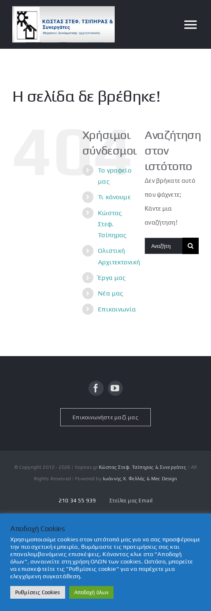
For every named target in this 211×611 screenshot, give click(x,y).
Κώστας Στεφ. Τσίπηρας (112, 224)
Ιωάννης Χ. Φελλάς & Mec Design (140, 479)
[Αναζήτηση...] (163, 246)
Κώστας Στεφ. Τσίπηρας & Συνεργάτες (142, 467)
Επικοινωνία (117, 309)
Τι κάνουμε (114, 197)
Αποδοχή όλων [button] (91, 592)
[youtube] (115, 388)
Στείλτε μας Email (130, 500)
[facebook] (96, 388)
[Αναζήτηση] (190, 246)
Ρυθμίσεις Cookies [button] (37, 592)
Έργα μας (112, 278)
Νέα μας (110, 293)
